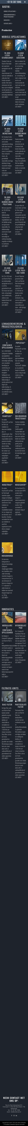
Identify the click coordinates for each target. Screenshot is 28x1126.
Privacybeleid (6, 1124)
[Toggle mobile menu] (25, 2)
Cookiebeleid (12, 1124)
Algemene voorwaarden (19, 1124)
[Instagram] (14, 1115)
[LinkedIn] (16, 1115)
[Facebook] (11, 1115)
